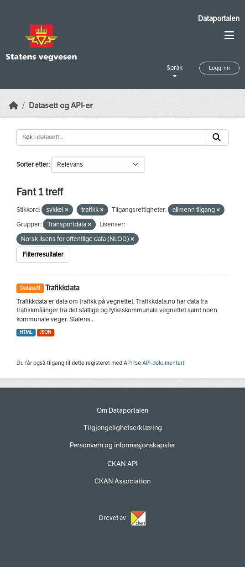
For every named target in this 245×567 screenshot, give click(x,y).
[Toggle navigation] (229, 35)
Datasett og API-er (61, 105)
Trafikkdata (62, 288)
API (128, 363)
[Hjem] (13, 105)
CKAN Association (122, 481)
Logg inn (219, 68)
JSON (45, 332)
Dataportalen (219, 18)
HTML (26, 332)
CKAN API (122, 464)
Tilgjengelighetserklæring (122, 428)
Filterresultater (42, 254)
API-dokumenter (162, 363)
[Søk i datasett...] (110, 137)
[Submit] (217, 137)
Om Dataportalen (122, 410)
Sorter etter (32, 164)
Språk (174, 68)
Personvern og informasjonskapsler (122, 445)
